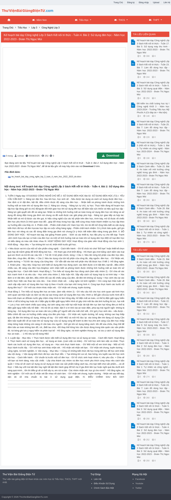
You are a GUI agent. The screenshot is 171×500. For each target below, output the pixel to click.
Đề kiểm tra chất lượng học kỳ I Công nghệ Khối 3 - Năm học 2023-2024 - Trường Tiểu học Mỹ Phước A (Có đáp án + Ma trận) (153, 108)
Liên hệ (166, 2)
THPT (154, 20)
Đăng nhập (144, 2)
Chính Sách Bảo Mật (104, 488)
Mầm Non (39, 20)
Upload (156, 2)
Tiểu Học (82, 20)
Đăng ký (131, 2)
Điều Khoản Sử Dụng (104, 483)
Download (110, 155)
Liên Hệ (97, 479)
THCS (119, 20)
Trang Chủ (118, 2)
